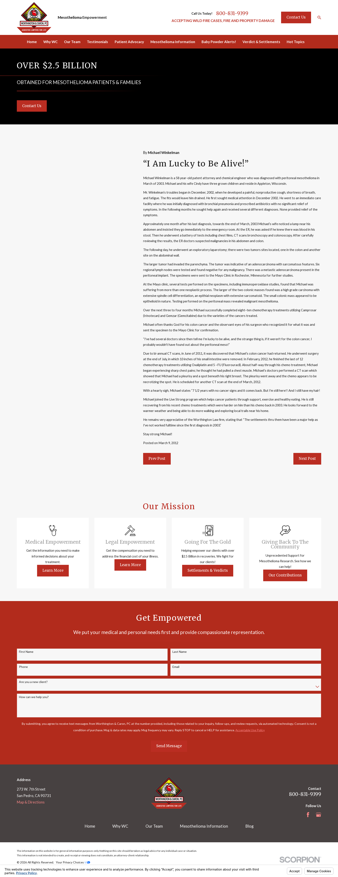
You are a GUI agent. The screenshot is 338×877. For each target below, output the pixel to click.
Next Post (307, 458)
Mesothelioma (70, 17)
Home (89, 826)
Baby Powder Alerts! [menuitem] (219, 42)
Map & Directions (31, 802)
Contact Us (296, 17)
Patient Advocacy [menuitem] (129, 42)
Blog (249, 826)
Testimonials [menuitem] (97, 42)
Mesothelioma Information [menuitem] (172, 42)
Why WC (120, 826)
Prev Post (157, 458)
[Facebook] (307, 814)
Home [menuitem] (32, 42)
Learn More (59, 570)
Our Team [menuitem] (72, 42)
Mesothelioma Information (204, 826)
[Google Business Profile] (318, 814)
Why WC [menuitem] (50, 42)
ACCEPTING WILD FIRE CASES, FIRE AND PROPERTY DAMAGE (223, 21)
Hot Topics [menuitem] (296, 42)
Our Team (154, 826)
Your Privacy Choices (73, 862)
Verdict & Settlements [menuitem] (261, 42)
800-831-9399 (232, 13)
